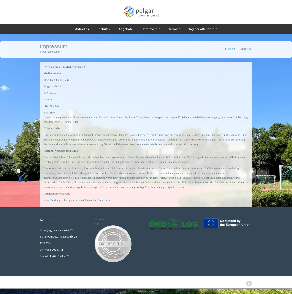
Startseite (230, 48)
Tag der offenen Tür (202, 29)
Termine (174, 29)
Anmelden (100, 219)
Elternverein (151, 29)
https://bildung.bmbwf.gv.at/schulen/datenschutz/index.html (77, 200)
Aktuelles (83, 29)
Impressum (100, 223)
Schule (104, 29)
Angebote (126, 29)
